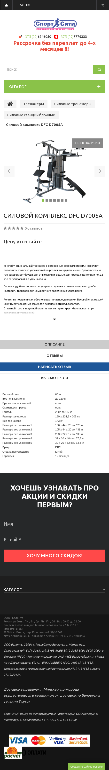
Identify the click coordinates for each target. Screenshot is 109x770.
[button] (9, 172)
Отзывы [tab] (55, 356)
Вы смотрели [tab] (54, 378)
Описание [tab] (55, 344)
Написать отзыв (54, 367)
